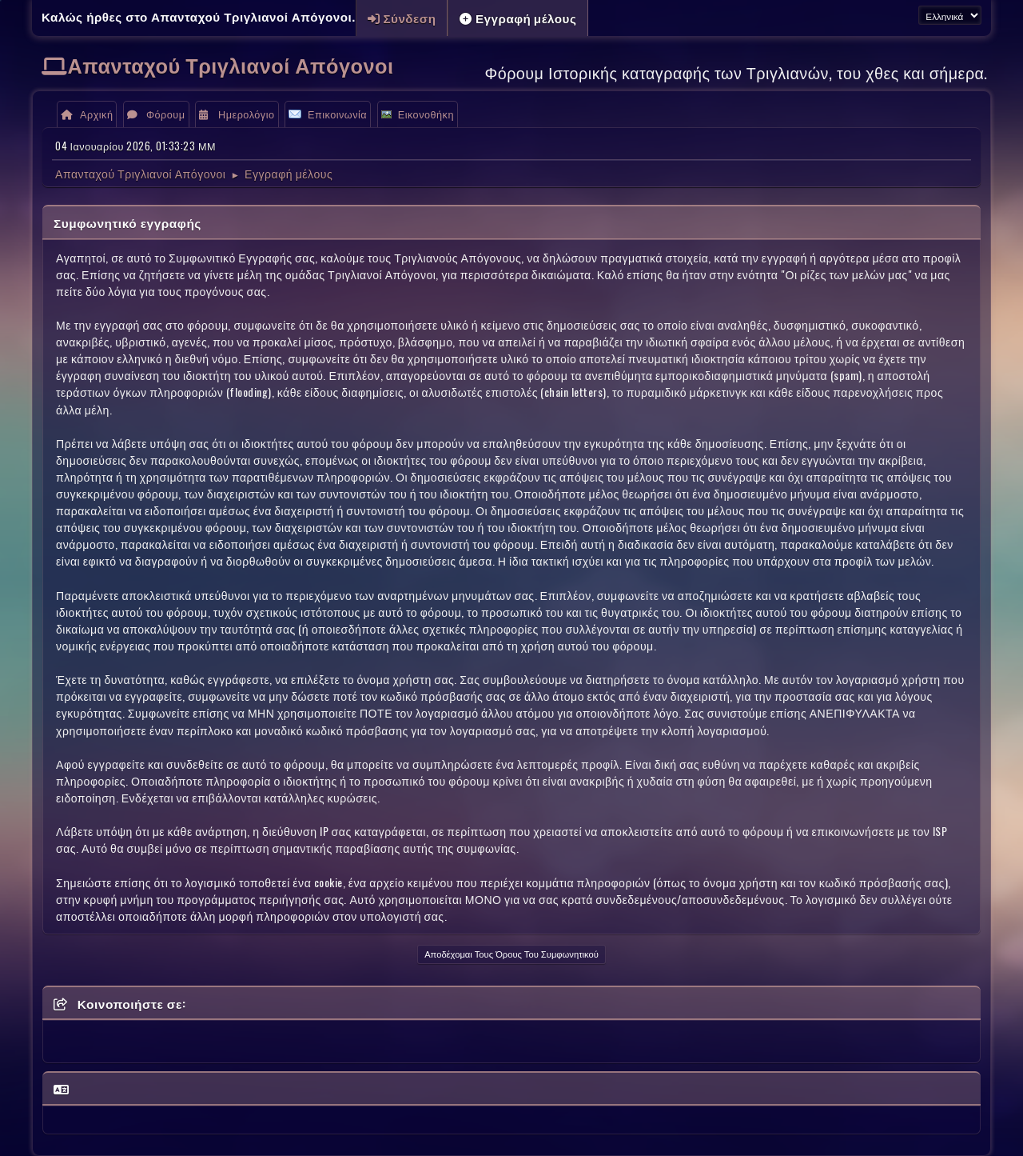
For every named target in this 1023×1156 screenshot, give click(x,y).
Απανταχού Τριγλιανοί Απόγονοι (231, 64)
